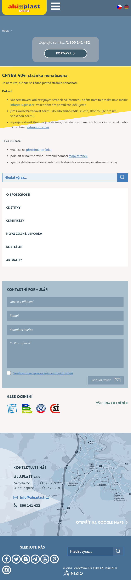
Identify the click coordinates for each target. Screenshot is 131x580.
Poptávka (65, 53)
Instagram (7, 576)
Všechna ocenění (112, 403)
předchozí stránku (39, 150)
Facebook (7, 565)
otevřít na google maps (102, 522)
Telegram (36, 565)
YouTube (45, 565)
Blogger (26, 565)
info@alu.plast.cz (22, 105)
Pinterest (55, 565)
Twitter (17, 565)
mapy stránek (78, 156)
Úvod (5, 31)
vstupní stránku (38, 127)
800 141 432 (80, 42)
